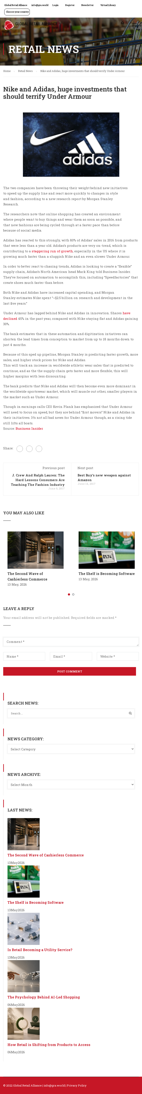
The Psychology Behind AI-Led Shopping (43, 997)
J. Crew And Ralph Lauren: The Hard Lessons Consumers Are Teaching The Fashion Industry (38, 480)
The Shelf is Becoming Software (107, 573)
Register (70, 5)
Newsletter (87, 5)
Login (55, 5)
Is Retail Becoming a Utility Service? (39, 949)
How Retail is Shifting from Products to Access (48, 1044)
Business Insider (29, 428)
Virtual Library (108, 5)
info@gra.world (39, 5)
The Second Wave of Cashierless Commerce (45, 855)
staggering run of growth (52, 251)
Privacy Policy (77, 1085)
